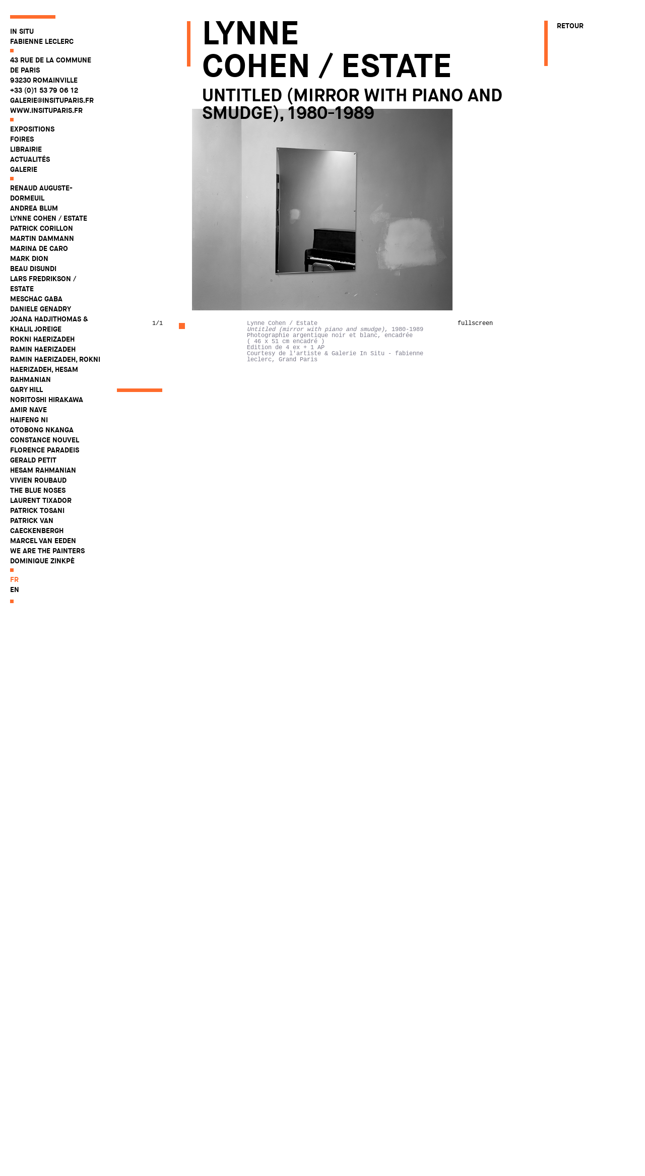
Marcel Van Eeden (43, 540)
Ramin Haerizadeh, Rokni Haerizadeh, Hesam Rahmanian (55, 369)
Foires (22, 139)
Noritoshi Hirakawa (46, 399)
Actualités (30, 159)
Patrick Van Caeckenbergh (36, 525)
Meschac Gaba (36, 298)
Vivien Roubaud (38, 480)
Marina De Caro (39, 248)
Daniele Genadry (40, 308)
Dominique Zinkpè (42, 560)
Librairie (26, 149)
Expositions (32, 129)
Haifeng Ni (29, 419)
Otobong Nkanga (42, 429)
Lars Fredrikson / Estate (43, 283)
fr (14, 579)
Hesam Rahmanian (43, 470)
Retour (570, 25)
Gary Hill (26, 389)
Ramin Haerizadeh (43, 349)
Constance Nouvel (44, 439)
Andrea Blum (34, 208)
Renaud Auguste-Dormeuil (41, 193)
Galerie (23, 169)
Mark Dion (29, 258)
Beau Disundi (33, 268)
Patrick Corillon (41, 228)
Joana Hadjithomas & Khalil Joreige (49, 324)
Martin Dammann (42, 238)
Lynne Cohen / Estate (48, 218)
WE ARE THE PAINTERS (47, 550)
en (14, 589)
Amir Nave (28, 409)
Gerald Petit (33, 460)
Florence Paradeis (44, 449)
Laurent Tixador (41, 500)
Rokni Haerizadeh (42, 339)
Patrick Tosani (37, 510)
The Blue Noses (38, 490)
